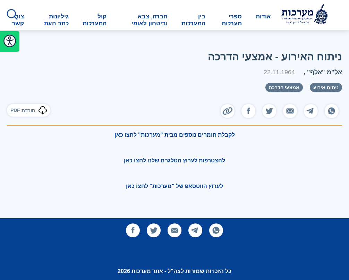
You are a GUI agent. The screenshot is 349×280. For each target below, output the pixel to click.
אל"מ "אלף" (323, 72)
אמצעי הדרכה (284, 87)
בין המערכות (193, 20)
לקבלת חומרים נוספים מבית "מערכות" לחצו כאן (174, 134)
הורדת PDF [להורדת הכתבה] (28, 110)
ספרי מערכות (232, 20)
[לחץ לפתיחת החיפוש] (12, 15)
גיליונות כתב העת (56, 20)
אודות (263, 16)
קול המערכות (95, 20)
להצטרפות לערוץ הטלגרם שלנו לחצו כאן (174, 160)
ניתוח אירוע (326, 87)
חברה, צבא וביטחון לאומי (149, 20)
